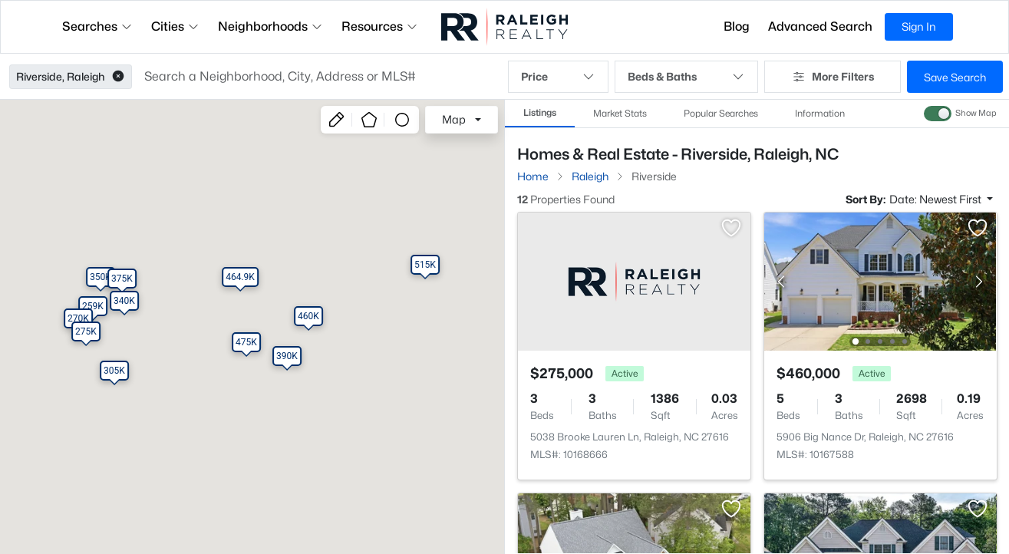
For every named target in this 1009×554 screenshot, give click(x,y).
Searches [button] (97, 26)
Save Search (955, 77)
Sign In (919, 26)
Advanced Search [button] (820, 26)
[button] (118, 76)
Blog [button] (737, 26)
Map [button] (454, 119)
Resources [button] (379, 26)
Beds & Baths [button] (686, 77)
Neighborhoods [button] (270, 26)
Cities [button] (175, 26)
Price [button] (558, 77)
